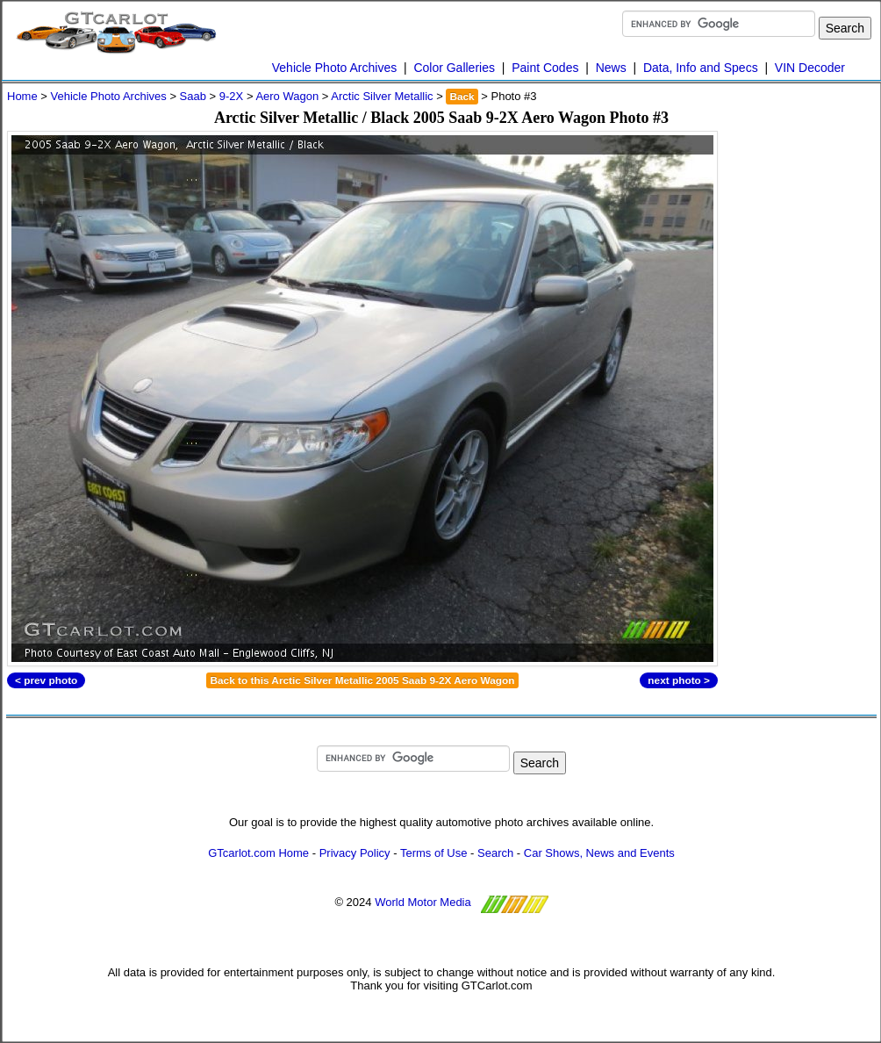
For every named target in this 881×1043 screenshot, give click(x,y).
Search (495, 853)
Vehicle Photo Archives (334, 68)
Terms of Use (434, 853)
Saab (193, 96)
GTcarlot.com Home (258, 853)
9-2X (231, 96)
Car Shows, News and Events (599, 853)
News (611, 68)
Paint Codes (545, 68)
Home (22, 96)
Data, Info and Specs (700, 68)
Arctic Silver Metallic (382, 96)
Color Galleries (454, 68)
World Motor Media (423, 902)
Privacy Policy (354, 853)
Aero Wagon (287, 96)
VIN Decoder (810, 68)
